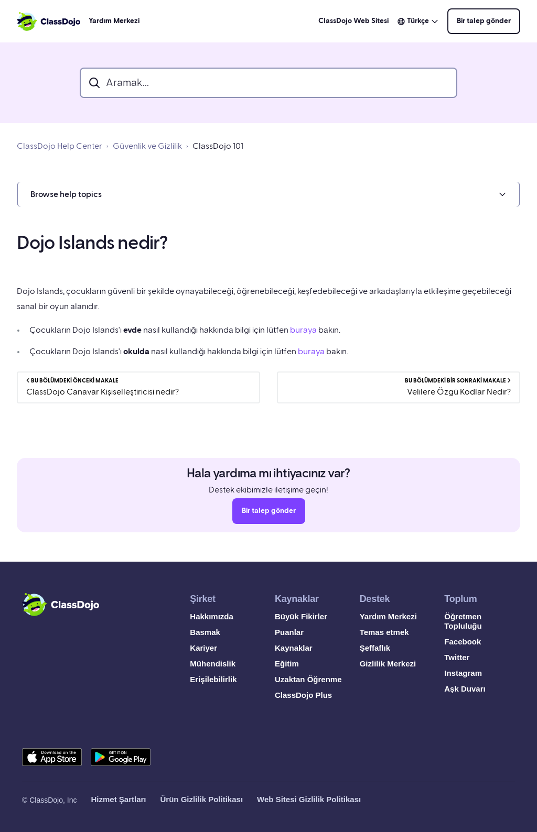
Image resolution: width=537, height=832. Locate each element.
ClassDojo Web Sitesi (353, 21)
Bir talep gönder (484, 21)
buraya (303, 330)
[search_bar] (268, 83)
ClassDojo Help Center (59, 146)
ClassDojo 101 (217, 146)
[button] (268, 194)
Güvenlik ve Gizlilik (147, 146)
